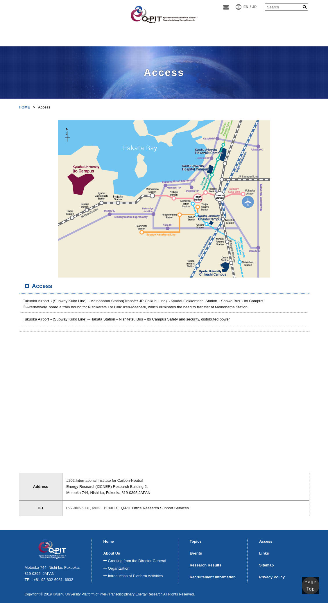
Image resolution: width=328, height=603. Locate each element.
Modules (131, 37)
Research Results (205, 565)
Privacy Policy (272, 577)
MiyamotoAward (225, 37)
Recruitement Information (213, 577)
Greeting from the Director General (137, 561)
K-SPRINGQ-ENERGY (194, 37)
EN (245, 7)
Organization (119, 568)
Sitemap (266, 565)
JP (254, 7)
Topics (196, 541)
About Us (68, 37)
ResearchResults (162, 37)
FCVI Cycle (100, 37)
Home (37, 37)
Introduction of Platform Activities (135, 576)
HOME (24, 107)
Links (264, 553)
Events (196, 553)
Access (291, 37)
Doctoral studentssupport (258, 37)
